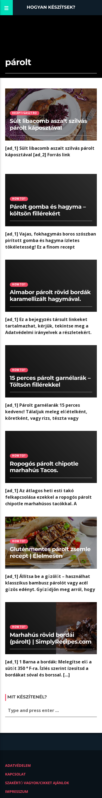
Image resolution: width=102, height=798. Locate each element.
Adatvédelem (18, 765)
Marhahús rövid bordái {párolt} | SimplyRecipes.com (50, 638)
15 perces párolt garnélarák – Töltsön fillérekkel (50, 381)
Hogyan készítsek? (51, 7)
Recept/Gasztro (24, 113)
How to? (18, 199)
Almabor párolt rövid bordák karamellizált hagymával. (50, 296)
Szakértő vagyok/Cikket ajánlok (37, 782)
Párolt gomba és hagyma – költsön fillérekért (48, 210)
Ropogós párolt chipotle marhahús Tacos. (44, 467)
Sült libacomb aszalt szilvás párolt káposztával (48, 124)
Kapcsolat (15, 774)
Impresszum (16, 791)
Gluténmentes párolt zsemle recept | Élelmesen (50, 552)
